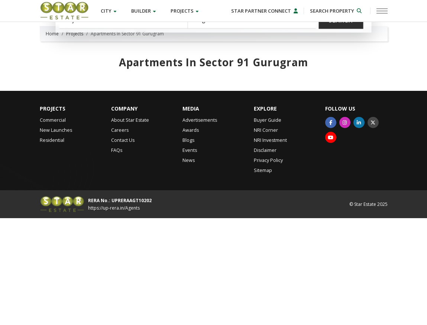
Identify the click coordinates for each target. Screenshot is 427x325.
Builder (143, 10)
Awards (190, 237)
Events (189, 257)
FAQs (116, 257)
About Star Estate (130, 227)
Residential (52, 247)
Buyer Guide (267, 227)
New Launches (56, 237)
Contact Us (123, 247)
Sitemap (263, 277)
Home (52, 140)
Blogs (188, 247)
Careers (120, 237)
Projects (184, 10)
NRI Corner (266, 237)
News (188, 267)
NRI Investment (270, 247)
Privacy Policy (268, 267)
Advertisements (199, 227)
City (108, 10)
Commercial (53, 227)
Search (341, 63)
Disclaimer (265, 257)
